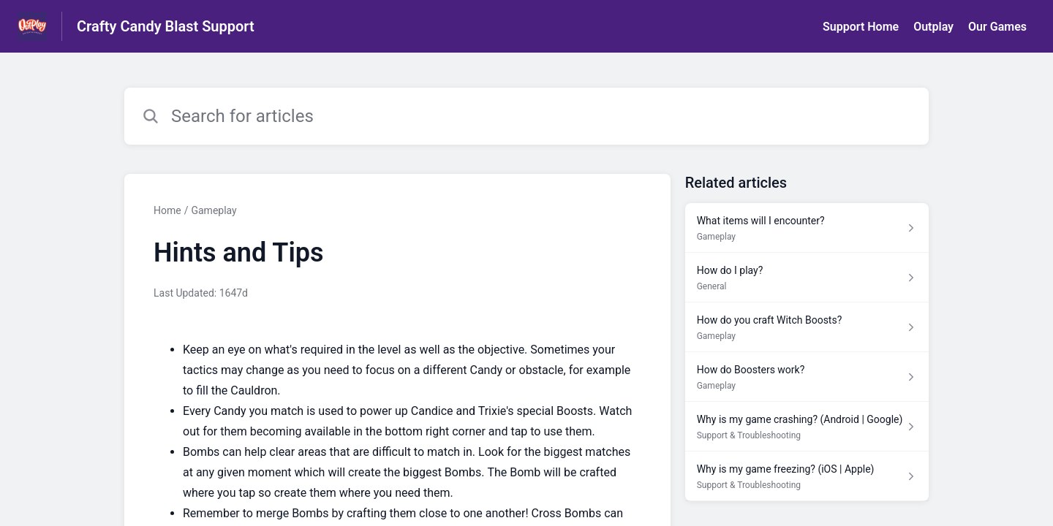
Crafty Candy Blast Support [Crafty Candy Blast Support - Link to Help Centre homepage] (165, 26)
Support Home (861, 27)
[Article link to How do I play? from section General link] (807, 277)
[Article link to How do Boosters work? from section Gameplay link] (807, 377)
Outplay (933, 27)
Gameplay (213, 210)
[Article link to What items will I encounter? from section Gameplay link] (807, 228)
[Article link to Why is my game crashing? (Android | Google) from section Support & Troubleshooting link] (807, 426)
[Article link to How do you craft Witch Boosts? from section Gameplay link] (807, 327)
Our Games (997, 27)
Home (167, 210)
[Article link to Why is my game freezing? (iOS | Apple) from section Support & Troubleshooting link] (807, 476)
